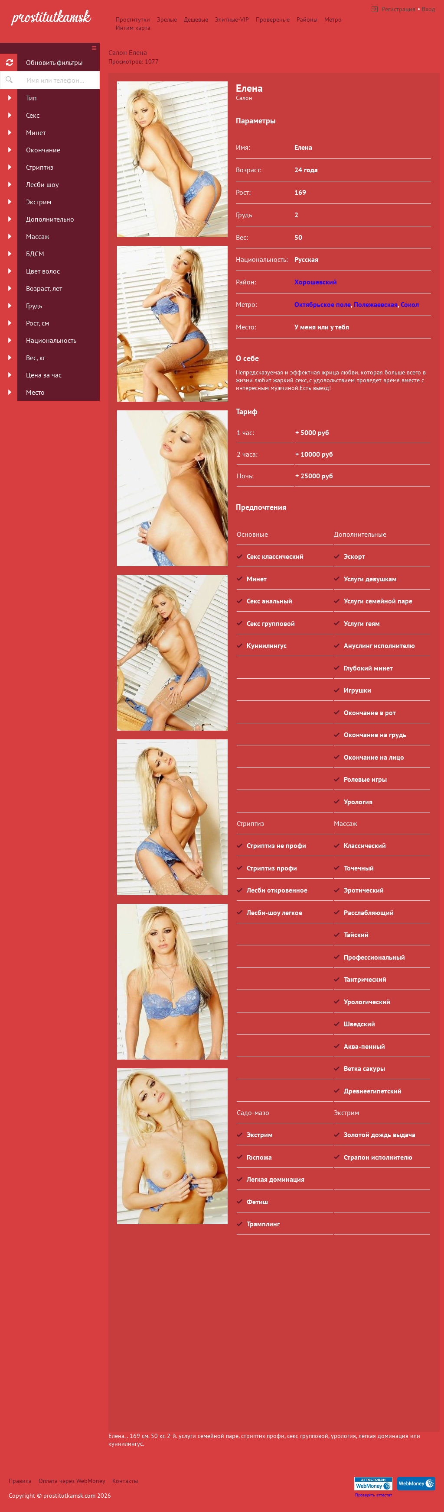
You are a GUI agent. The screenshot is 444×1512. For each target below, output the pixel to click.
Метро (333, 19)
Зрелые (167, 19)
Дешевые (196, 19)
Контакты (125, 1481)
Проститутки (133, 19)
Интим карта (133, 28)
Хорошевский (315, 281)
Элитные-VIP (232, 19)
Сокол (410, 304)
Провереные (273, 19)
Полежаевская (376, 304)
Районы (307, 19)
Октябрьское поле (322, 304)
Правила (20, 1481)
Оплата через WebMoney (72, 1481)
